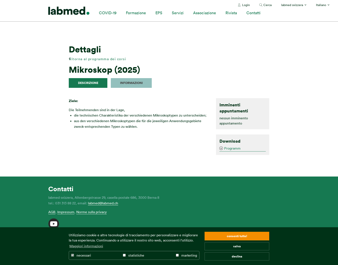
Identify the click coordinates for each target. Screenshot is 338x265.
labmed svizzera (292, 4)
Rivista (231, 12)
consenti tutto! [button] (237, 236)
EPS (158, 12)
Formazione (136, 12)
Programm (232, 148)
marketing (186, 255)
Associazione (204, 12)
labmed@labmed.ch (103, 203)
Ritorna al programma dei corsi (97, 59)
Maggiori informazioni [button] (86, 246)
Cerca (267, 5)
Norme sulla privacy (91, 212)
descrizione (88, 82)
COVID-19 (107, 12)
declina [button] (237, 256)
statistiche (133, 255)
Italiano (321, 4)
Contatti (253, 12)
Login (246, 5)
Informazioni (131, 82)
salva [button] (237, 246)
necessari (81, 255)
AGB (51, 212)
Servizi (178, 12)
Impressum (65, 212)
